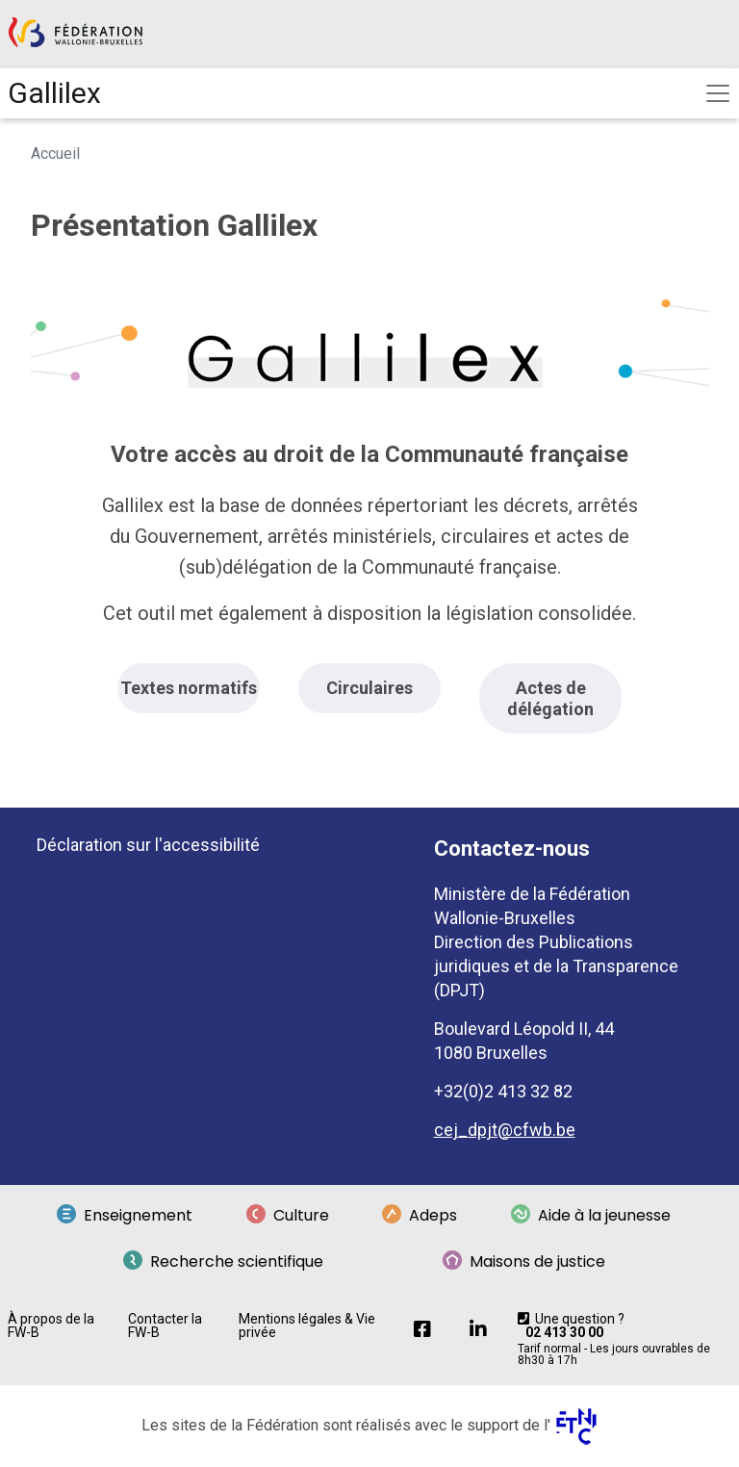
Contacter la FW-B (165, 1325)
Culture (287, 1215)
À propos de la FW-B (51, 1325)
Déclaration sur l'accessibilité (148, 845)
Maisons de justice (524, 1262)
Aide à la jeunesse (591, 1215)
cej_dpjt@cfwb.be (504, 1130)
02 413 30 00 (564, 1332)
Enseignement (124, 1215)
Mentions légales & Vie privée (307, 1325)
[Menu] (717, 93)
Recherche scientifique (223, 1262)
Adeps (419, 1215)
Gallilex (54, 93)
